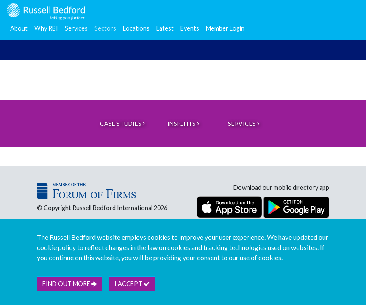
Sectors (105, 28)
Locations (136, 28)
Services (76, 28)
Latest (165, 28)
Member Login (225, 28)
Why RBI (46, 28)
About (19, 28)
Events (189, 28)
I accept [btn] (132, 283)
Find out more (69, 283)
